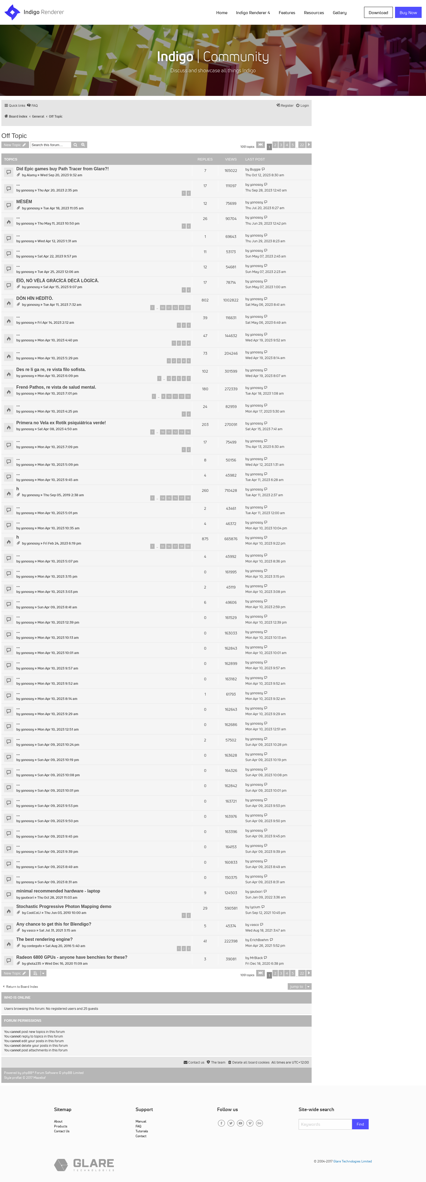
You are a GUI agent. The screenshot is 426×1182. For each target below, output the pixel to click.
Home (221, 12)
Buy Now (408, 12)
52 (175, 307)
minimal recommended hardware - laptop (58, 891)
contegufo (34, 946)
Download (378, 12)
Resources (314, 12)
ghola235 (34, 963)
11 (175, 396)
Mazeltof (39, 1077)
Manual (141, 1121)
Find (360, 1124)
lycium (255, 907)
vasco (31, 930)
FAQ (138, 1126)
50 (162, 307)
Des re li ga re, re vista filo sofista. (51, 369)
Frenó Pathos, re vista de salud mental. (56, 387)
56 (169, 546)
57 (175, 546)
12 (181, 396)
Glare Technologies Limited (352, 1161)
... (18, 184)
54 (188, 307)
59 (188, 546)
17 (181, 498)
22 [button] (302, 144)
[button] (260, 145)
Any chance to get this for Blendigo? (53, 924)
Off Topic (14, 135)
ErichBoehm (259, 940)
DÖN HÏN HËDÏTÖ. (34, 298)
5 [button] (293, 144)
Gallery (340, 12)
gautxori (27, 897)
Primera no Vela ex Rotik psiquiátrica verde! (61, 422)
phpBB (27, 1072)
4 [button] (287, 144)
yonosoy (27, 190)
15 (169, 498)
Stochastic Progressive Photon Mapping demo (63, 906)
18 (188, 498)
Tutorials (142, 1131)
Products (60, 1126)
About (58, 1121)
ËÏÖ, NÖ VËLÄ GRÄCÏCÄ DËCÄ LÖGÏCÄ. (57, 280)
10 (169, 396)
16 (175, 498)
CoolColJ (34, 912)
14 (188, 432)
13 (188, 396)
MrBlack (256, 957)
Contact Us (62, 1131)
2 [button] (275, 144)
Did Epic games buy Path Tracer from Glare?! (62, 168)
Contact (141, 1136)
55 (162, 546)
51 (169, 307)
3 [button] (281, 144)
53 (181, 307)
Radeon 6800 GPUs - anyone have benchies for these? (71, 957)
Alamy (32, 175)
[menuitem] (32, 105)
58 (181, 546)
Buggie (255, 169)
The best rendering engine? (44, 939)
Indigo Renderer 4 (253, 12)
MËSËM (24, 201)
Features (287, 12)
